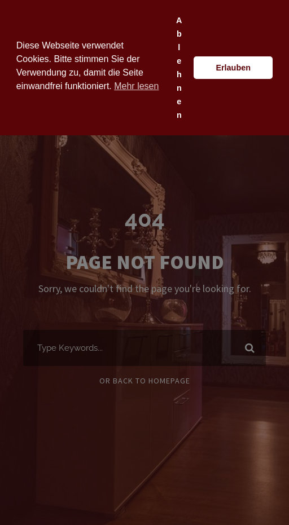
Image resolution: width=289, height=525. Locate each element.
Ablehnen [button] (179, 68)
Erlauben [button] (233, 67)
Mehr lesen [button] (136, 86)
